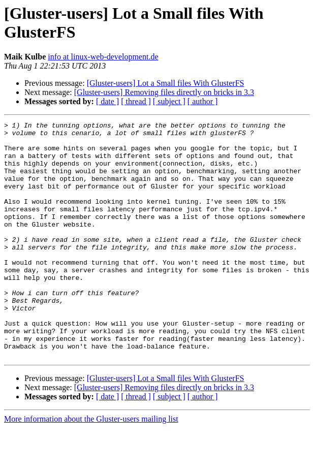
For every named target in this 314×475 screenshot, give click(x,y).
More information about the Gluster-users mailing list (91, 466)
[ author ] (202, 101)
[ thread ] (136, 101)
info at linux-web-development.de (103, 56)
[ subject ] (169, 101)
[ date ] (107, 101)
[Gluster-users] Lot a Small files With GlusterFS (165, 83)
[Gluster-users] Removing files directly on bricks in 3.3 (164, 92)
